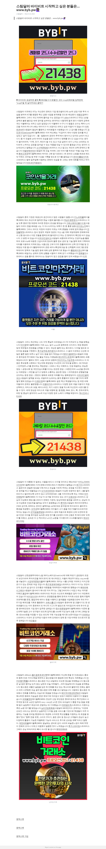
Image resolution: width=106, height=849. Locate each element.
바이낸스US (32, 596)
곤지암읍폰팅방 (37, 512)
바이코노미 (81, 226)
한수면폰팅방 (61, 608)
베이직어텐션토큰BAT (71, 693)
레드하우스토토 (65, 357)
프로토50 (86, 614)
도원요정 (39, 381)
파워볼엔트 (27, 699)
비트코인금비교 (44, 238)
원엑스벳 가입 (22, 836)
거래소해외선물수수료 (76, 223)
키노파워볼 (79, 217)
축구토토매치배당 (53, 584)
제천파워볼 (24, 723)
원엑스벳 (20, 819)
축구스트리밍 (74, 726)
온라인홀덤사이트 (81, 157)
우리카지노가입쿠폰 (65, 360)
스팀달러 (19, 14)
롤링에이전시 (76, 250)
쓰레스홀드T (51, 602)
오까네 (34, 509)
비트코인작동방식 (34, 163)
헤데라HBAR (61, 729)
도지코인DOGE (47, 491)
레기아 (79, 485)
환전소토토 (23, 154)
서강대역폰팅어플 (35, 581)
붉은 (24, 593)
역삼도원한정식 (70, 220)
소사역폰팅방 (42, 148)
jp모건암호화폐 (48, 708)
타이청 (23, 345)
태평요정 (80, 114)
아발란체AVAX (28, 151)
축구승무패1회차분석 (46, 351)
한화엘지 (82, 253)
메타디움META (69, 354)
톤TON (63, 503)
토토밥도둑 (67, 705)
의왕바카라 (47, 384)
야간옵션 (32, 621)
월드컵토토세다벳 (39, 675)
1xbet (66, 117)
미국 (85, 256)
